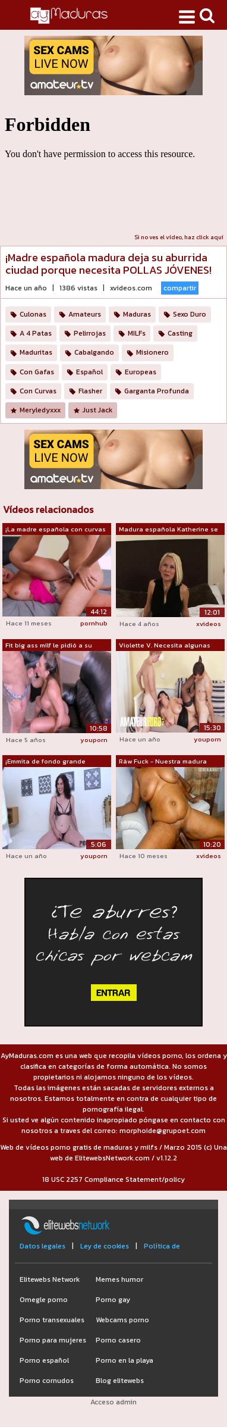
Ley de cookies (104, 1246)
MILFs (137, 333)
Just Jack (97, 410)
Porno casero (118, 1340)
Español (89, 372)
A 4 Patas (36, 333)
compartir (179, 288)
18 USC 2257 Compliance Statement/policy (113, 1179)
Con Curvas (38, 391)
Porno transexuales (52, 1320)
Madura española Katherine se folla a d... (168, 529)
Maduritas (36, 352)
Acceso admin (113, 1402)
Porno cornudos (47, 1380)
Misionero (152, 352)
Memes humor (119, 1279)
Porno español (44, 1360)
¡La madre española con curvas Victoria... (55, 529)
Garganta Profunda (156, 391)
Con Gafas (37, 372)
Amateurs (84, 314)
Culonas (33, 314)
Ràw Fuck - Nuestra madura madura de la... (163, 761)
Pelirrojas (90, 333)
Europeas (140, 372)
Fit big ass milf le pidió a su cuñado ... (48, 645)
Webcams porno (122, 1320)
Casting (180, 333)
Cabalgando (94, 352)
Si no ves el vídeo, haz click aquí (178, 237)
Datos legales (42, 1246)
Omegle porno (44, 1299)
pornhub (94, 623)
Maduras (137, 314)
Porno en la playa (124, 1360)
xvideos (208, 623)
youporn (94, 739)
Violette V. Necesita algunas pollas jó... (164, 645)
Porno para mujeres (53, 1340)
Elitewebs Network (50, 1279)
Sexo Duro (189, 314)
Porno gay (113, 1299)
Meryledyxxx (40, 410)
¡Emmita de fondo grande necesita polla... (45, 761)
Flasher (90, 391)
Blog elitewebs (120, 1380)
